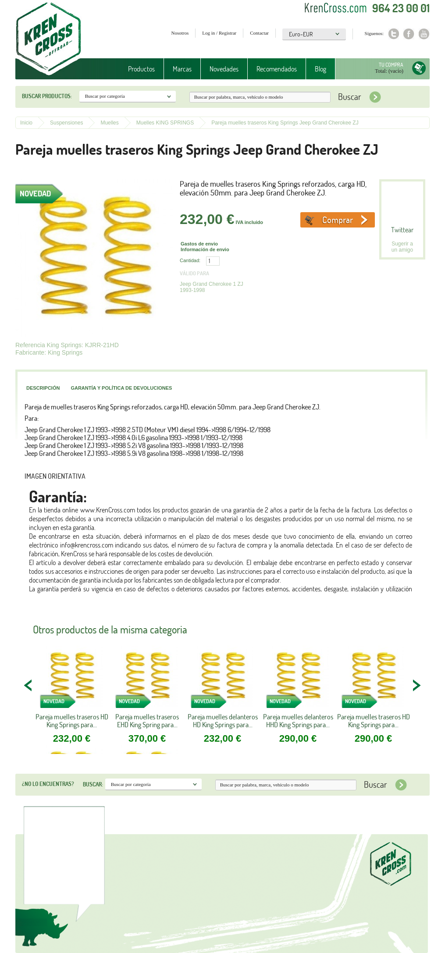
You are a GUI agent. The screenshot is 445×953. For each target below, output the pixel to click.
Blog (320, 68)
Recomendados (276, 68)
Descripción (43, 388)
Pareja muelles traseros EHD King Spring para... (147, 721)
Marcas (182, 68)
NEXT (416, 685)
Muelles (109, 123)
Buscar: (93, 784)
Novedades (224, 68)
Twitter (393, 33)
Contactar (259, 33)
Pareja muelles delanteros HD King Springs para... (223, 721)
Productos (141, 68)
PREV (28, 685)
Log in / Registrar (219, 33)
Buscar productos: (47, 96)
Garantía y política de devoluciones (121, 388)
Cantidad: (190, 260)
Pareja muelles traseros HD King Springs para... (72, 721)
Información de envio (205, 249)
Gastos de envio (199, 243)
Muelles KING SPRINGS (165, 123)
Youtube (424, 33)
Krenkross (48, 39)
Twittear (402, 229)
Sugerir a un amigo (402, 247)
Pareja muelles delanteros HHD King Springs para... (298, 721)
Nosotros (180, 33)
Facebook (408, 33)
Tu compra (391, 64)
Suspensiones (66, 123)
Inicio (26, 123)
